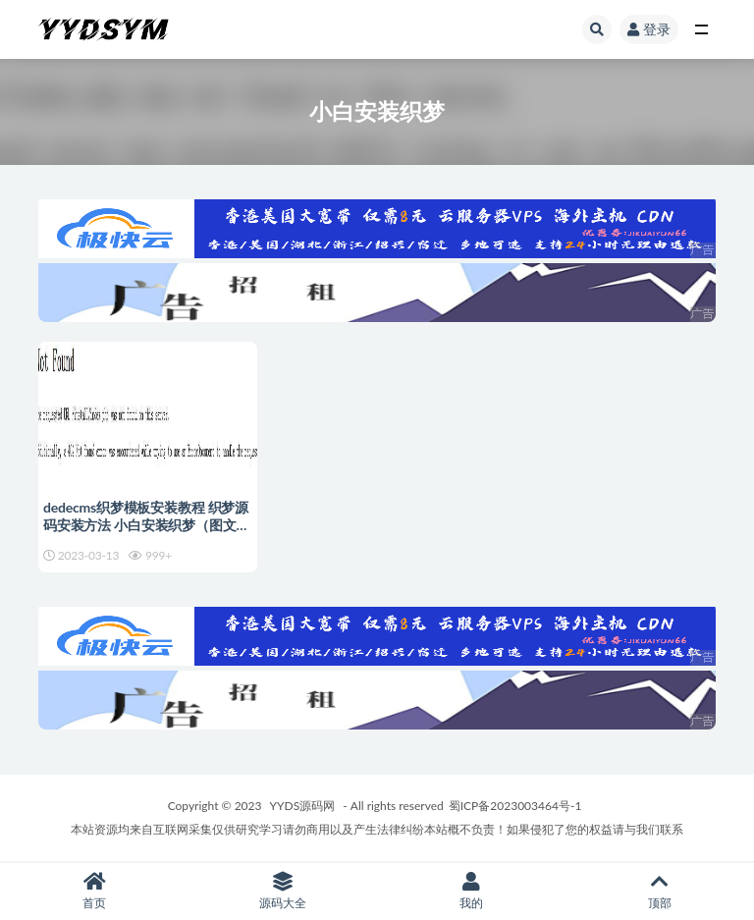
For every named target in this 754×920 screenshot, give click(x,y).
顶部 (660, 891)
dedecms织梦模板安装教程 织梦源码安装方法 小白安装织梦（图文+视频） (145, 525)
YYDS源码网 (303, 805)
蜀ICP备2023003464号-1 (515, 805)
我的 (471, 891)
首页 (94, 891)
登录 (649, 29)
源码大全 (282, 891)
